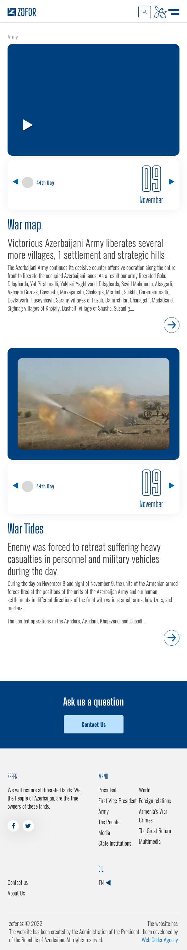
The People (108, 822)
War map (24, 224)
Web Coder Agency (160, 940)
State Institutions (114, 843)
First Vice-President (117, 800)
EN (104, 883)
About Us (16, 893)
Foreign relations (155, 800)
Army (103, 811)
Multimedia (150, 841)
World (144, 790)
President (107, 790)
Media (104, 832)
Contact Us (93, 724)
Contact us (18, 882)
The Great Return (155, 831)
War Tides (25, 528)
